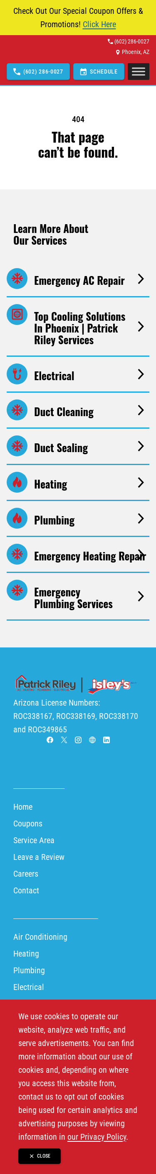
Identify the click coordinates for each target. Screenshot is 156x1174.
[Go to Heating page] (78, 482)
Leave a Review (38, 857)
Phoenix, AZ (135, 52)
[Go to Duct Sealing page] (78, 446)
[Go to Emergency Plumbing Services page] (78, 596)
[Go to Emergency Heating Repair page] (78, 554)
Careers (25, 874)
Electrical (28, 987)
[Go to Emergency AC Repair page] (78, 278)
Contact (26, 890)
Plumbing (29, 970)
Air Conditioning (40, 937)
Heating (26, 954)
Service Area (33, 840)
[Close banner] (39, 1156)
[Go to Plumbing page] (78, 518)
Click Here (99, 24)
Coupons (27, 823)
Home (22, 807)
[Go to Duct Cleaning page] (78, 410)
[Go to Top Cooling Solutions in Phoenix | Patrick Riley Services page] (78, 326)
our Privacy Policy (96, 1137)
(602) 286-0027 (131, 41)
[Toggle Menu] (138, 72)
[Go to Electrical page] (78, 374)
